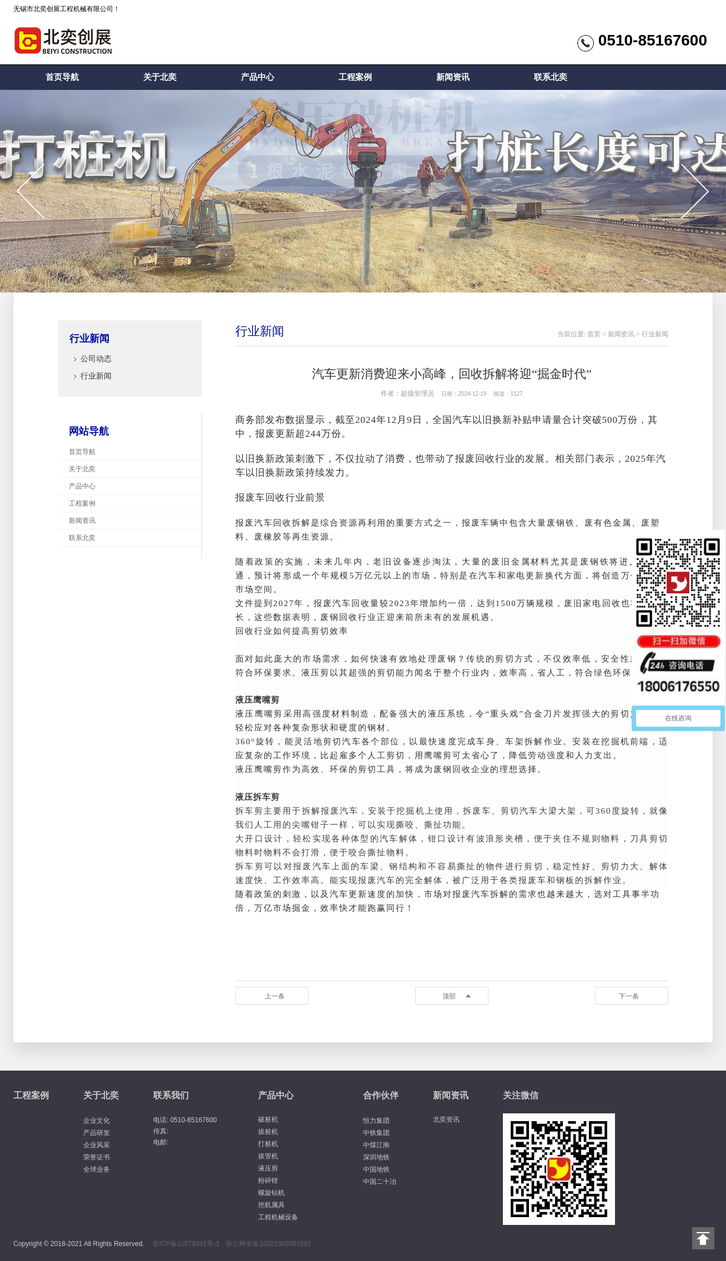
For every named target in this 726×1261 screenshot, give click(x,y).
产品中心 (257, 77)
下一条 (629, 996)
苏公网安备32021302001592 (268, 1244)
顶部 (449, 996)
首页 (594, 334)
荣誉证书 (96, 1157)
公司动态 (96, 359)
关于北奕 (160, 77)
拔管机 (268, 1156)
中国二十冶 (379, 1182)
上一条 (275, 996)
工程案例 (355, 77)
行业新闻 (96, 376)
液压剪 (268, 1168)
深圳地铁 (376, 1157)
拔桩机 (268, 1132)
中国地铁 (376, 1169)
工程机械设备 (278, 1217)
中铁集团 (376, 1133)
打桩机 (268, 1144)
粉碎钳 (268, 1180)
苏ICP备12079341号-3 (186, 1244)
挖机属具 (271, 1205)
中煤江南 (376, 1145)
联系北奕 (550, 77)
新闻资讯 (453, 77)
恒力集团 (376, 1120)
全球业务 (96, 1169)
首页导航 (62, 77)
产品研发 (96, 1133)
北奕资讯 (446, 1119)
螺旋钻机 (271, 1193)
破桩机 (268, 1119)
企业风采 (96, 1145)
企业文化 (96, 1120)
